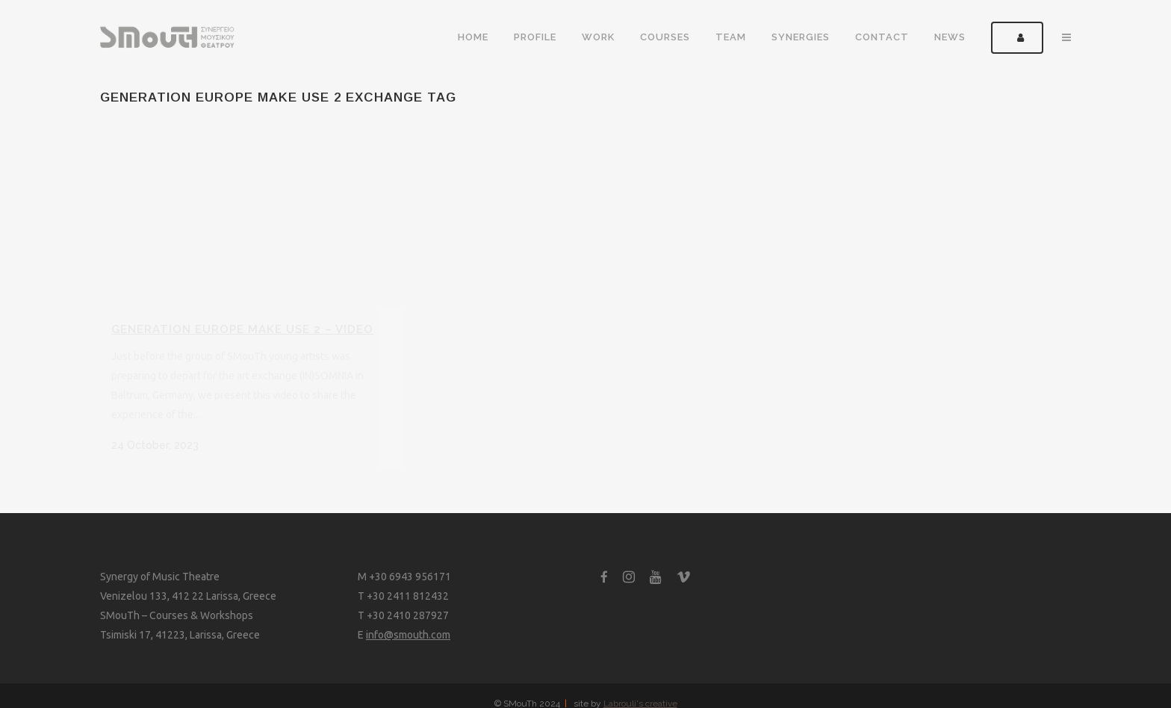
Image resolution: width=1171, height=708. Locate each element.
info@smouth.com (408, 635)
